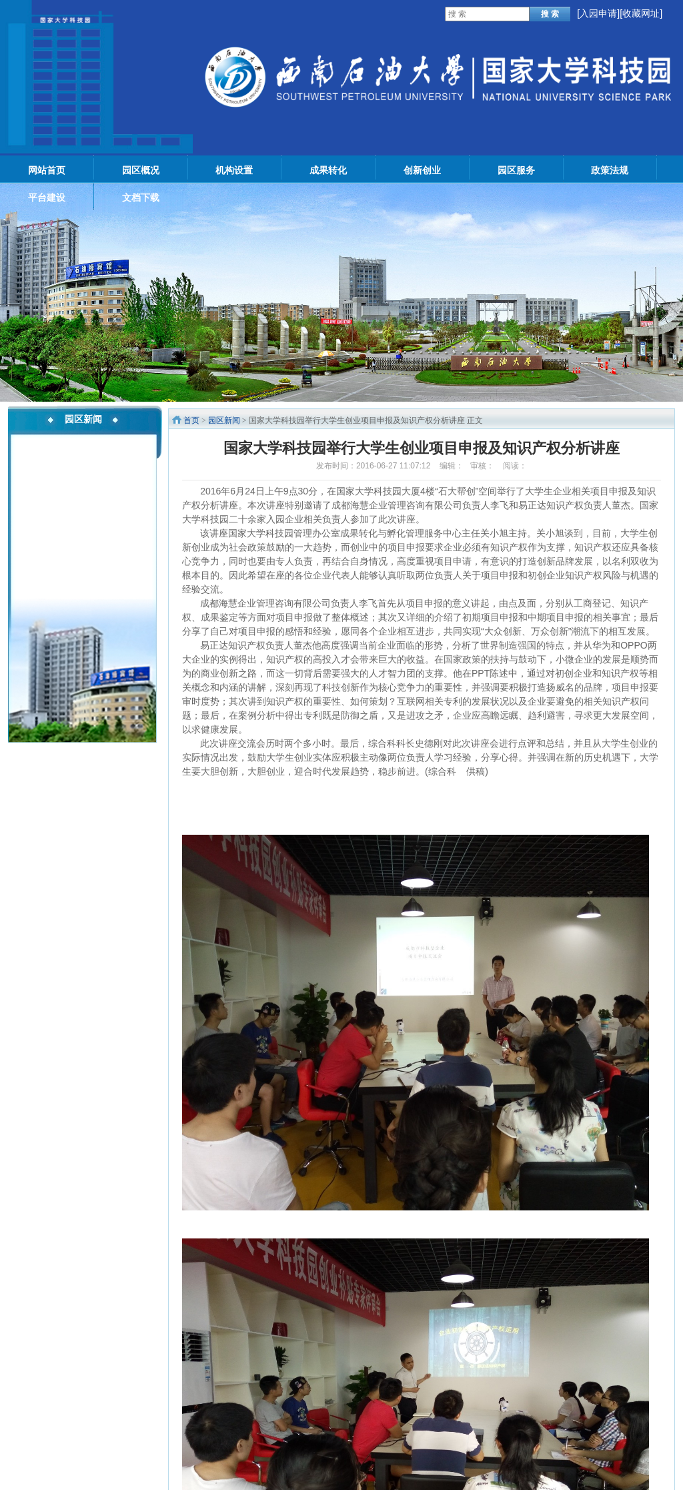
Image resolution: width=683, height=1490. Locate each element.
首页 (191, 420)
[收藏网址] (641, 13)
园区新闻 (224, 420)
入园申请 (598, 13)
